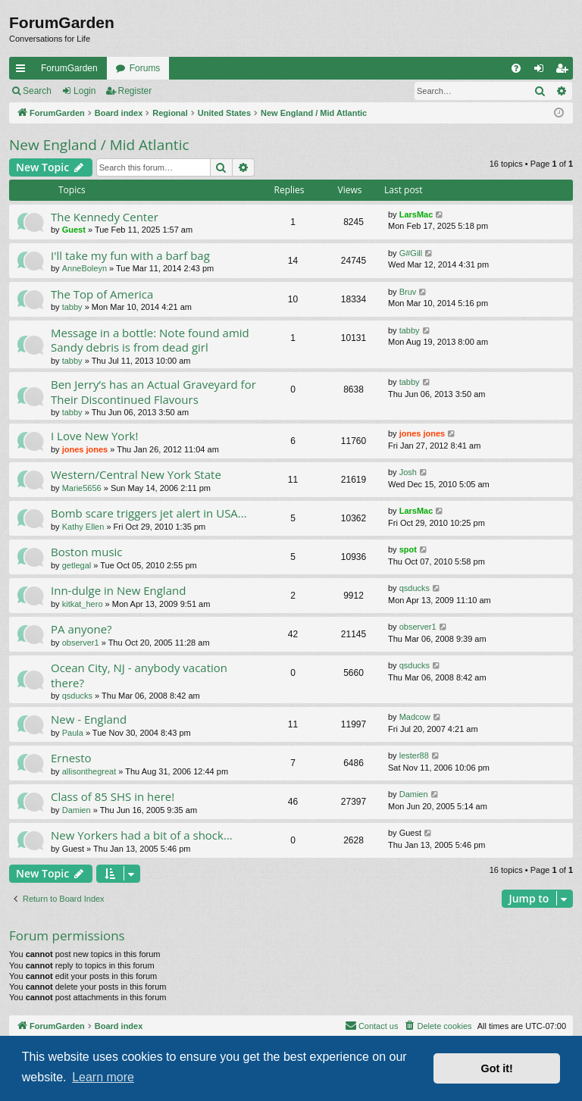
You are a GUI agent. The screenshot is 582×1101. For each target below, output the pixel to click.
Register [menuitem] (565, 71)
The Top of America (102, 294)
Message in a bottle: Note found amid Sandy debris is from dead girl (150, 340)
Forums (145, 68)
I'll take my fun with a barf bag (130, 255)
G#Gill (411, 253)
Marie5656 (82, 488)
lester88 (414, 755)
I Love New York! (94, 435)
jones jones (85, 449)
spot (408, 549)
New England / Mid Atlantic (99, 145)
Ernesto (71, 757)
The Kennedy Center (104, 216)
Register (135, 91)
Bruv (408, 291)
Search (37, 91)
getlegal (77, 565)
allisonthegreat (89, 771)
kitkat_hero (82, 603)
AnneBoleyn (84, 268)
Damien (76, 810)
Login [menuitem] (542, 71)
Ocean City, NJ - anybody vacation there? (139, 675)
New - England (89, 719)
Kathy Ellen (83, 526)
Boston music (87, 551)
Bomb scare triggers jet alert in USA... (149, 513)
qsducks (414, 588)
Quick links (23, 71)
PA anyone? (81, 629)
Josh (408, 472)
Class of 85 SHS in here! (112, 796)
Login (84, 91)
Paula (72, 732)
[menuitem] (516, 68)
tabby (72, 306)
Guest (74, 229)
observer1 (80, 642)
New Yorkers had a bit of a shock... (142, 835)
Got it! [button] (497, 1068)
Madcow (414, 716)
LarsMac (416, 214)
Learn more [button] (103, 1077)
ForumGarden (69, 68)
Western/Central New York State (136, 474)
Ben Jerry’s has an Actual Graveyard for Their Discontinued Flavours (153, 391)
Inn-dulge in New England (118, 590)
